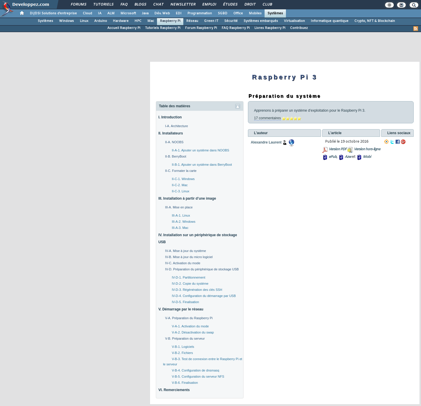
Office (238, 13)
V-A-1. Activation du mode (190, 326)
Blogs (140, 4)
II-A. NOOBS (174, 142)
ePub (333, 157)
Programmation (199, 13)
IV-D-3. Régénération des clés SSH (197, 289)
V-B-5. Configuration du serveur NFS (198, 376)
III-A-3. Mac (180, 227)
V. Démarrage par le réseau (180, 309)
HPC (138, 21)
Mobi (367, 157)
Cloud (87, 13)
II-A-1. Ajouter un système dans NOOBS (200, 150)
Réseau (192, 21)
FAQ (124, 4)
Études (230, 4)
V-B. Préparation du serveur (185, 338)
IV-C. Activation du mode (182, 263)
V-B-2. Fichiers (182, 353)
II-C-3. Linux (180, 191)
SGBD (222, 13)
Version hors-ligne (367, 149)
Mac (150, 21)
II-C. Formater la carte (181, 170)
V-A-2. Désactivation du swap (193, 332)
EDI (179, 13)
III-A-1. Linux (181, 215)
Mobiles (255, 13)
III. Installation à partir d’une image (187, 198)
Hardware (121, 21)
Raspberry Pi (170, 21)
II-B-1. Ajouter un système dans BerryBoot (202, 164)
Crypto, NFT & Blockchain (374, 21)
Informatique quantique (329, 21)
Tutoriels (103, 4)
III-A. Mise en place (179, 207)
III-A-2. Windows (184, 221)
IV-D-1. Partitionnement (188, 277)
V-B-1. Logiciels (183, 346)
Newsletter (183, 4)
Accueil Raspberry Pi (123, 28)
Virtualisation (294, 21)
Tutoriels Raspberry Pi (162, 28)
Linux (84, 21)
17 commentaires (267, 118)
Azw (348, 157)
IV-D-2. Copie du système (190, 283)
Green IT (211, 21)
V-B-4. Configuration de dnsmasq (195, 370)
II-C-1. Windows (183, 179)
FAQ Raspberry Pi (236, 28)
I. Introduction (170, 117)
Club (267, 4)
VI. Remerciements (174, 390)
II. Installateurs (170, 133)
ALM (111, 13)
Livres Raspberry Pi (269, 28)
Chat (158, 4)
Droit (250, 4)
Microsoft (128, 13)
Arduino (100, 21)
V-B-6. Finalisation (185, 382)
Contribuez (299, 28)
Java (145, 13)
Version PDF (337, 149)
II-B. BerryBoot (175, 156)
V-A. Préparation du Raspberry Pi (189, 318)
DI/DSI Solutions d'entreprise (53, 13)
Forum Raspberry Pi (201, 28)
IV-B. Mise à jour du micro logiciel (189, 257)
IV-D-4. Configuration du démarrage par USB (204, 296)
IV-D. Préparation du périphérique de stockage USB (202, 269)
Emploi (208, 4)
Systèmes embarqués (261, 21)
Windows (66, 21)
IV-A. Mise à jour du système (185, 251)
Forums (78, 4)
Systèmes (275, 13)
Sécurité (231, 21)
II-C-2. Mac (180, 185)
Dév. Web (162, 13)
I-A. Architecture (176, 126)
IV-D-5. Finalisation (185, 302)
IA (99, 13)
